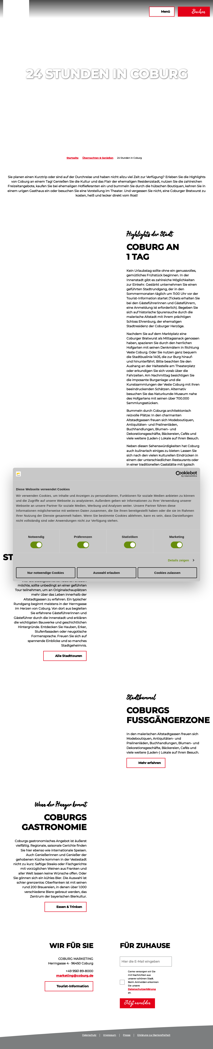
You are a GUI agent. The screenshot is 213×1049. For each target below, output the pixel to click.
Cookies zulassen (167, 572)
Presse (126, 1035)
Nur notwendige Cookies (45, 572)
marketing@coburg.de (74, 976)
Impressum (109, 1035)
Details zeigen (178, 560)
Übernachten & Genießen (97, 157)
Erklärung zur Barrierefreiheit (153, 1035)
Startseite (72, 157)
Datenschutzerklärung (142, 989)
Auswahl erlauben (106, 572)
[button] (101, 12)
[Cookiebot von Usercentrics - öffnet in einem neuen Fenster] (179, 474)
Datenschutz (89, 1035)
